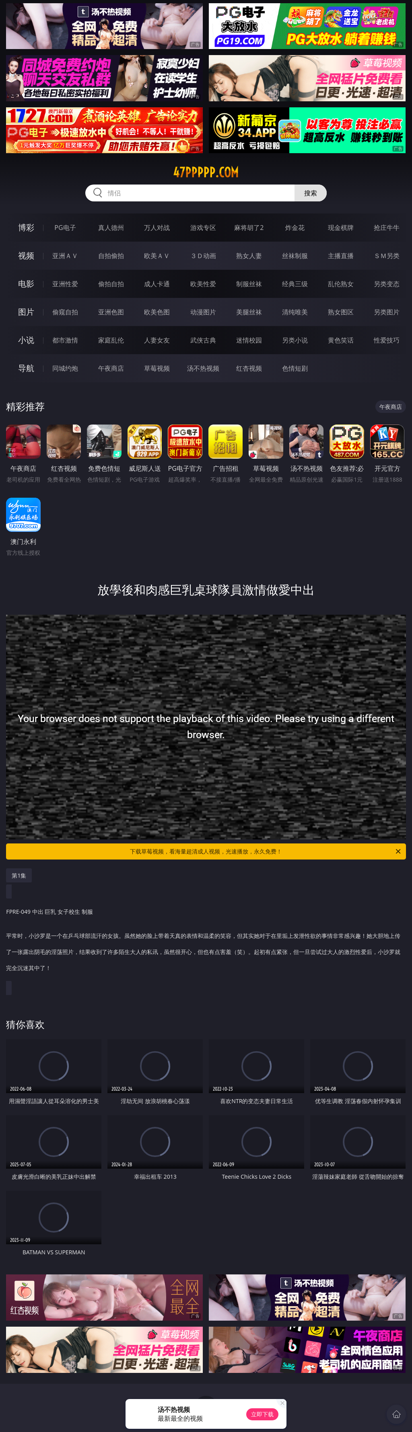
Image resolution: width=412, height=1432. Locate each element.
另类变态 (387, 283)
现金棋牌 (341, 227)
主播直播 (341, 255)
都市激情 (65, 340)
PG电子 (65, 227)
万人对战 (157, 227)
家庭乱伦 (111, 340)
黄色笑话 (341, 340)
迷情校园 (249, 340)
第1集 (19, 875)
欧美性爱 (203, 283)
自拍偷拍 (111, 255)
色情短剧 (295, 368)
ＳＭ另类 (387, 255)
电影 (26, 283)
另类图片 (387, 312)
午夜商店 (111, 368)
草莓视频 (157, 368)
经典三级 (295, 283)
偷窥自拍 (65, 312)
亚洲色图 (111, 312)
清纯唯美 (295, 312)
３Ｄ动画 (203, 255)
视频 (26, 255)
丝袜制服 (295, 255)
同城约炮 (65, 368)
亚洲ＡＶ (65, 255)
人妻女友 (157, 340)
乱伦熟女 (341, 283)
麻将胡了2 (249, 227)
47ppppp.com (206, 172)
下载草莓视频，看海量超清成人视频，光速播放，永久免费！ (266, 851)
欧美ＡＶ (157, 255)
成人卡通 (157, 283)
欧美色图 (157, 312)
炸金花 (295, 227)
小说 (26, 339)
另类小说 (295, 340)
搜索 (310, 193)
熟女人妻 (249, 255)
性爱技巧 (387, 340)
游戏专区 (203, 227)
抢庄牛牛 (387, 227)
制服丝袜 (249, 283)
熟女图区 (341, 312)
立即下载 (262, 1414)
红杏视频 (249, 368)
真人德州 (111, 227)
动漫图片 (203, 312)
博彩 (26, 227)
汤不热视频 (203, 368)
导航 (26, 368)
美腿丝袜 (249, 312)
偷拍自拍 (111, 283)
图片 (26, 311)
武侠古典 (203, 340)
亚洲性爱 (65, 283)
